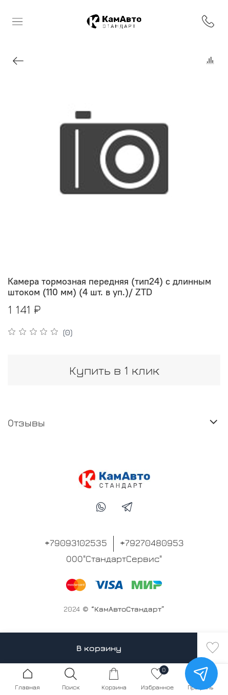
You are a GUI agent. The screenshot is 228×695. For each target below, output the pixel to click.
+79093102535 (76, 542)
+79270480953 (152, 542)
